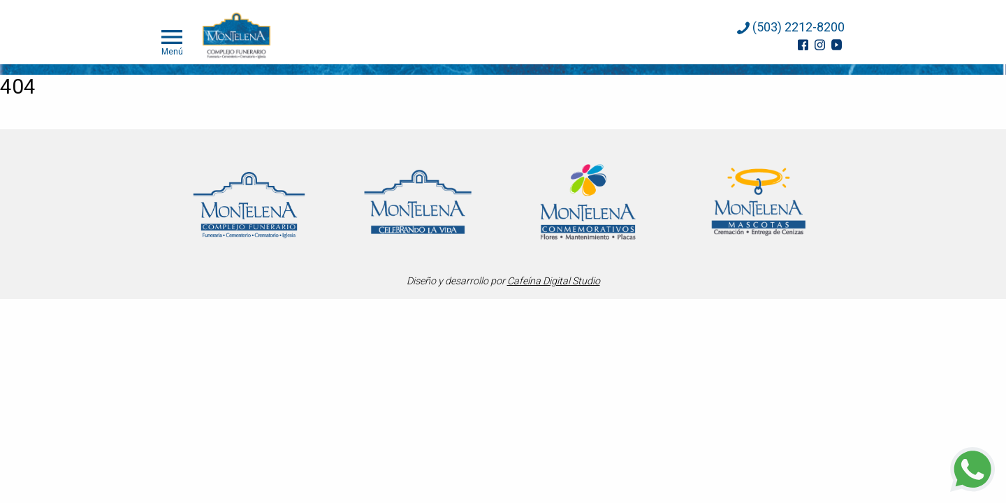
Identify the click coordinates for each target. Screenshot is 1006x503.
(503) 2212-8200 (791, 27)
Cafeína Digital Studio (553, 280)
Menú (172, 41)
